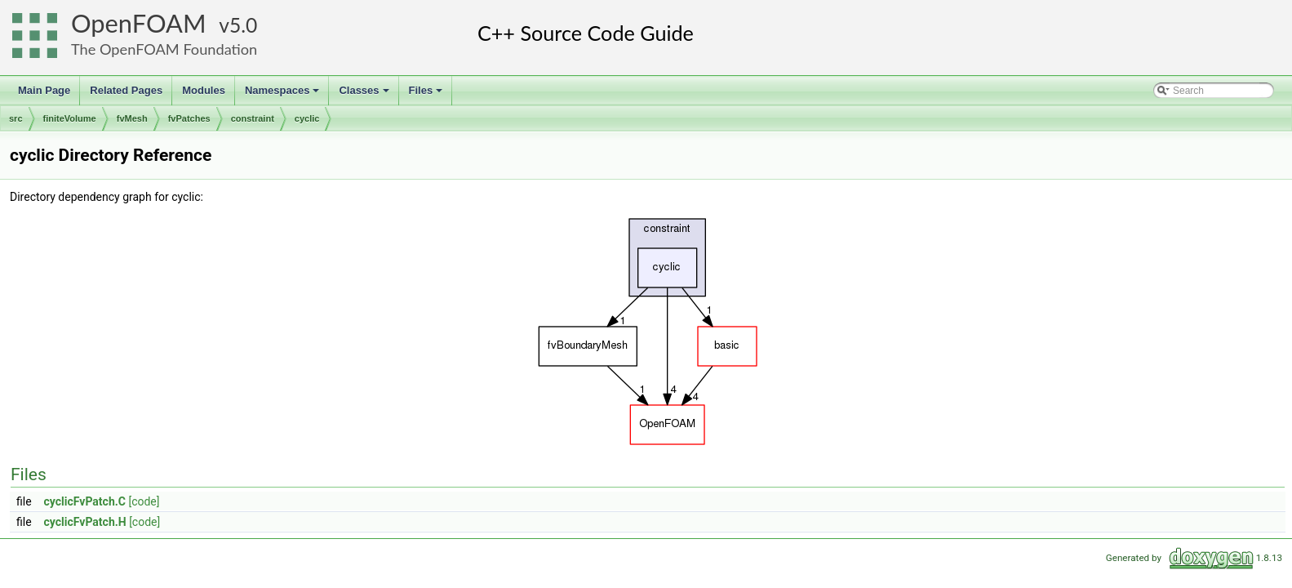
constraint (252, 118)
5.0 (243, 25)
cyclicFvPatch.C (85, 501)
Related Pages (126, 90)
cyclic (307, 118)
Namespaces (283, 94)
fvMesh (132, 118)
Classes (365, 94)
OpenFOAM (138, 23)
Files (427, 94)
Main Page (44, 90)
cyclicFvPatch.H (85, 521)
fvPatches (189, 118)
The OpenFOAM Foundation (164, 49)
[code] (143, 501)
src (16, 118)
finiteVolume (69, 118)
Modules (203, 90)
